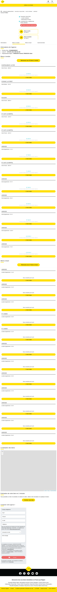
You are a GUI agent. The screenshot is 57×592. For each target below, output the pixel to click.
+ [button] (2, 452)
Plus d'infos (11, 560)
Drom (22, 583)
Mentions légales (5, 587)
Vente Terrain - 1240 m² (6, 116)
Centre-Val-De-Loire (43, 581)
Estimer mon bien (29, 500)
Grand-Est (26, 583)
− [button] (2, 454)
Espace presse (44, 587)
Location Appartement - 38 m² (7, 420)
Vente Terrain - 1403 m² (6, 133)
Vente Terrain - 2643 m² (6, 165)
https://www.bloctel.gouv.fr (15, 529)
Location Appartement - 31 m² (7, 331)
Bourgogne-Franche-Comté (26, 581)
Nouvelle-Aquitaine (14, 584)
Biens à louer (28, 42)
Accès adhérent (52, 587)
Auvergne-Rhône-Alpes (13, 581)
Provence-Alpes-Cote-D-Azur (40, 584)
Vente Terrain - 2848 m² (6, 68)
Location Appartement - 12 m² (7, 272)
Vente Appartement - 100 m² (7, 230)
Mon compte (48, 2)
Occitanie (21, 584)
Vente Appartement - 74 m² (7, 246)
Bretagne (36, 581)
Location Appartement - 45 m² (7, 376)
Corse (18, 583)
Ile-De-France (42, 583)
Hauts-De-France (34, 583)
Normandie (49, 583)
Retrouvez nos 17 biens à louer (29, 264)
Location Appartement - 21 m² (7, 287)
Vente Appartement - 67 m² (7, 181)
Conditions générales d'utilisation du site (24, 587)
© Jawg (48, 490)
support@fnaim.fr (10, 549)
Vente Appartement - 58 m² (7, 198)
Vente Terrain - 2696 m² (6, 100)
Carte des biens (41, 42)
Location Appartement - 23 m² (7, 301)
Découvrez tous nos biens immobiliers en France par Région (28, 578)
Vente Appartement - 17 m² (7, 149)
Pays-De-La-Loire (29, 584)
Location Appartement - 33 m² (7, 316)
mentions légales (10, 551)
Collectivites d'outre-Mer (10, 583)
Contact (12, 587)
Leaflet (45, 490)
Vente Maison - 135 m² (6, 84)
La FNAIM (37, 587)
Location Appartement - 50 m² (7, 435)
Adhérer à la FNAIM (28, 5)
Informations (3, 42)
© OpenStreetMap (53, 490)
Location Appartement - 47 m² (7, 390)
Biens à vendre (15, 42)
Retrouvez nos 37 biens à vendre (29, 60)
